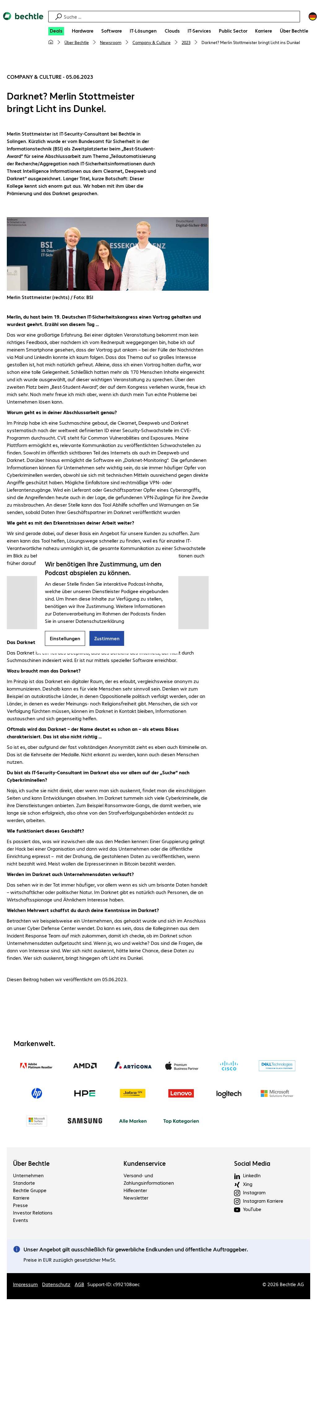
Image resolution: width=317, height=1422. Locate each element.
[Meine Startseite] (50, 42)
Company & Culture (151, 42)
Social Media (252, 1163)
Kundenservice (145, 1163)
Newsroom (110, 42)
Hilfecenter (135, 1190)
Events (20, 1220)
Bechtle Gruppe (29, 1190)
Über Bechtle (76, 42)
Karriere (21, 1198)
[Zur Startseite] (23, 21)
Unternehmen (28, 1175)
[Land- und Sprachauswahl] (313, 16)
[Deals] (56, 31)
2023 (186, 42)
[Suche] (181, 16)
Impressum (25, 1284)
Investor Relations (33, 1213)
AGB (79, 1284)
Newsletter (136, 1198)
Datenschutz (56, 1284)
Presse (20, 1205)
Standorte (24, 1183)
